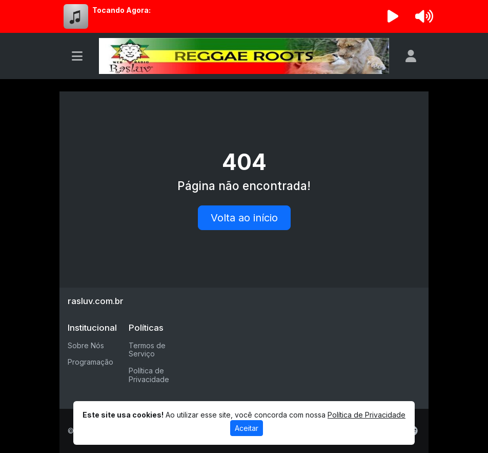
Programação (90, 361)
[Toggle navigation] (77, 56)
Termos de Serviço (147, 349)
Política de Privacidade (149, 375)
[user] (410, 56)
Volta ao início (244, 218)
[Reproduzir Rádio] (393, 16)
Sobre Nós (86, 345)
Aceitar (246, 428)
